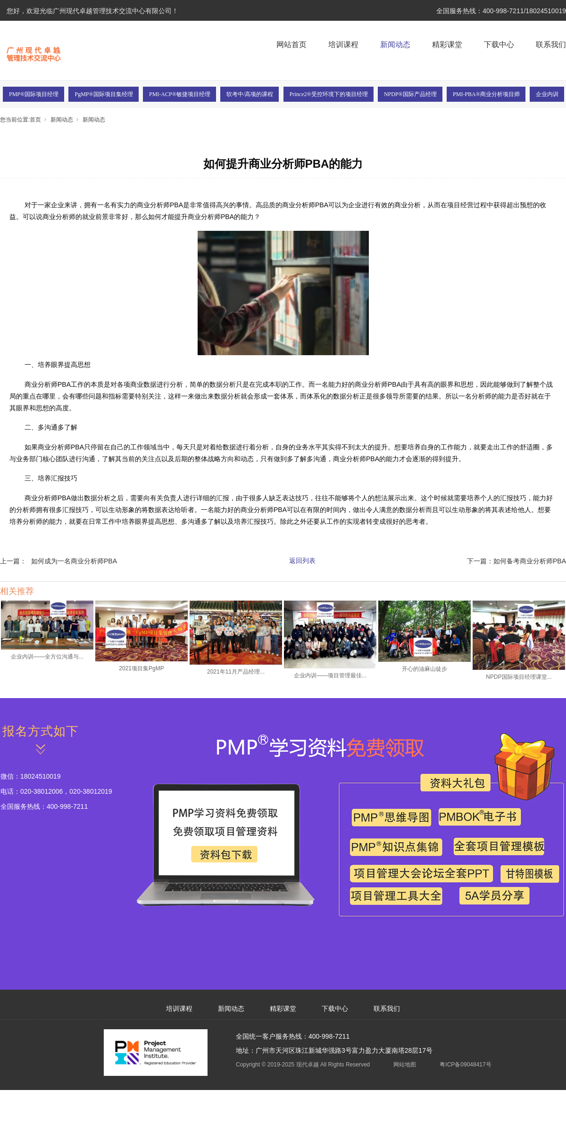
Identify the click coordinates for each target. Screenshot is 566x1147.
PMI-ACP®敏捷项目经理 (179, 94)
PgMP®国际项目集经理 (104, 94)
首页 (35, 119)
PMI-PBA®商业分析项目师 (486, 94)
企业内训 (547, 94)
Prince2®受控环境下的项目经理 (329, 94)
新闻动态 (395, 45)
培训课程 (343, 45)
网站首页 (291, 45)
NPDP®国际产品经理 (410, 94)
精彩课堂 (447, 45)
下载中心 (499, 45)
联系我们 (551, 45)
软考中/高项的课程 (249, 94)
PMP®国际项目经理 (33, 94)
